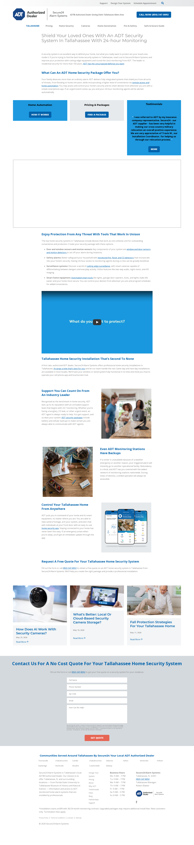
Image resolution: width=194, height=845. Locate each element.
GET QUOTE (97, 817)
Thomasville (43, 840)
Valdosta (109, 840)
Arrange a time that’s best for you (69, 448)
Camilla (75, 840)
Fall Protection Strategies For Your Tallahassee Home (152, 703)
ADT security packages (72, 497)
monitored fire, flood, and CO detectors (116, 337)
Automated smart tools (82, 357)
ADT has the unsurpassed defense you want (103, 138)
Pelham (160, 840)
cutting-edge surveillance (98, 345)
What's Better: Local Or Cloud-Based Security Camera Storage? (92, 698)
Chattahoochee (61, 840)
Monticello (144, 840)
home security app (50, 607)
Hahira (125, 840)
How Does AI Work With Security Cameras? (36, 711)
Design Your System (39, 79)
